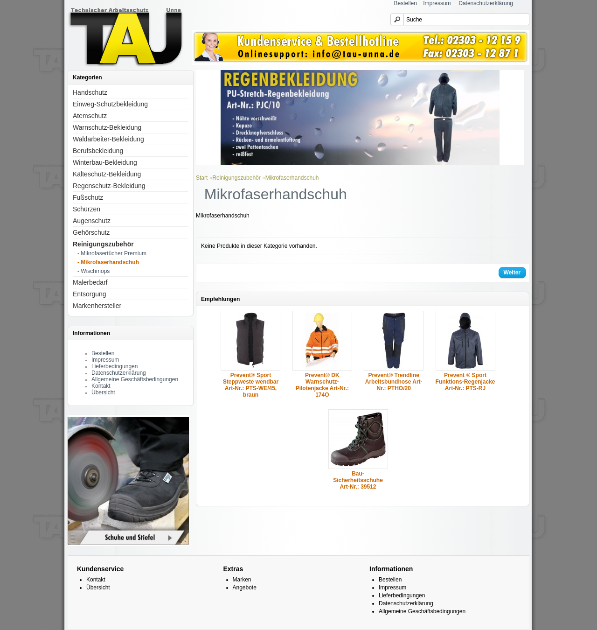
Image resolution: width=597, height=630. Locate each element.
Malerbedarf (90, 282)
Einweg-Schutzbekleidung (110, 104)
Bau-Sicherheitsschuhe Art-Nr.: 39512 (358, 480)
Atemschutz (90, 115)
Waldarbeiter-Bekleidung (108, 139)
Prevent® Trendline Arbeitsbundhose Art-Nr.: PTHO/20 (394, 382)
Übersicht (103, 392)
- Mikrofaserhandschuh (108, 262)
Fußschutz (88, 197)
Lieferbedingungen (114, 366)
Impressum (437, 3)
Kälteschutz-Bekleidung (107, 174)
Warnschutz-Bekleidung (107, 127)
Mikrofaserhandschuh (292, 178)
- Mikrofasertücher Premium (111, 253)
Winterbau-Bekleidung (105, 162)
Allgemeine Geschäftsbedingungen (134, 379)
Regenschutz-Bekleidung (109, 185)
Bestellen (405, 3)
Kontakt (101, 386)
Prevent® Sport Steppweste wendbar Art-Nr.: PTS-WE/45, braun (250, 385)
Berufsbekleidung (98, 150)
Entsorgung (89, 294)
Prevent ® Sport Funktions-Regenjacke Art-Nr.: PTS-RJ (465, 382)
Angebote (245, 587)
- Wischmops (93, 271)
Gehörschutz (91, 232)
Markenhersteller (97, 305)
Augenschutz (92, 220)
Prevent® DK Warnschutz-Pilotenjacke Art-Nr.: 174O (322, 385)
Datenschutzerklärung (485, 3)
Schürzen (86, 209)
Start (202, 178)
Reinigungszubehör (103, 244)
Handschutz (90, 92)
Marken (242, 579)
